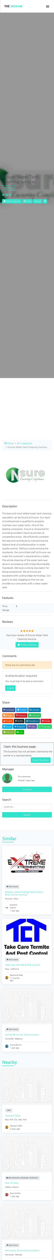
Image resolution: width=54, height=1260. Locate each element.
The (13, 6)
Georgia (18, 1254)
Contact (27, 789)
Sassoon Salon (13, 1115)
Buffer (19, 721)
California (14, 969)
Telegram (19, 726)
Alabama (18, 1039)
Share (27, 201)
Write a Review (11, 201)
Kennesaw (9, 1254)
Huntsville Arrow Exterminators (22, 1034)
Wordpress (32, 721)
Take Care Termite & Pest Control (22, 964)
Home (9, 443)
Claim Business (41, 760)
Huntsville (9, 1039)
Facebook (8, 710)
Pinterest (21, 715)
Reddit (7, 721)
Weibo (46, 721)
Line (20, 732)
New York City (11, 1119)
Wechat (8, 732)
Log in (10, 688)
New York (22, 1119)
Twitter (21, 710)
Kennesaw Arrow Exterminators (22, 1250)
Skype (7, 726)
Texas (16, 899)
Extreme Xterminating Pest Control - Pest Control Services (24, 893)
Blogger (8, 715)
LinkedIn (34, 710)
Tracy (7, 969)
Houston (9, 899)
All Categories (24, 443)
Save (37, 201)
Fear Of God (11, 1183)
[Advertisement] (27, 410)
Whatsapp (45, 726)
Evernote (34, 715)
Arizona (15, 1187)
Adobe (8, 1187)
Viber (32, 726)
